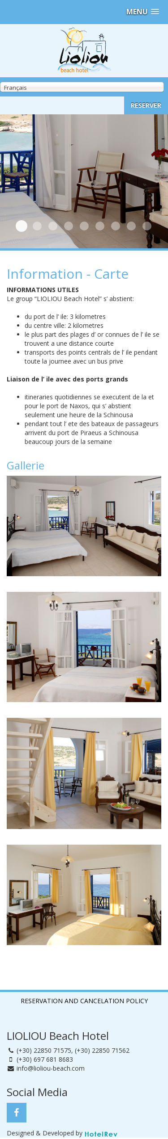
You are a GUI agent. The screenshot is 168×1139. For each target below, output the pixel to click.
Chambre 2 (68, 226)
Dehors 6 (146, 226)
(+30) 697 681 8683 (45, 1059)
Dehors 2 (84, 226)
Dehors (52, 226)
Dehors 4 (115, 226)
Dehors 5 (131, 226)
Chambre (21, 226)
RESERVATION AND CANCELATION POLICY (84, 1001)
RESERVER (146, 105)
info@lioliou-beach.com (51, 1068)
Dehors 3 (99, 226)
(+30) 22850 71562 (102, 1050)
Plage (37, 226)
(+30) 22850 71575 (44, 1050)
